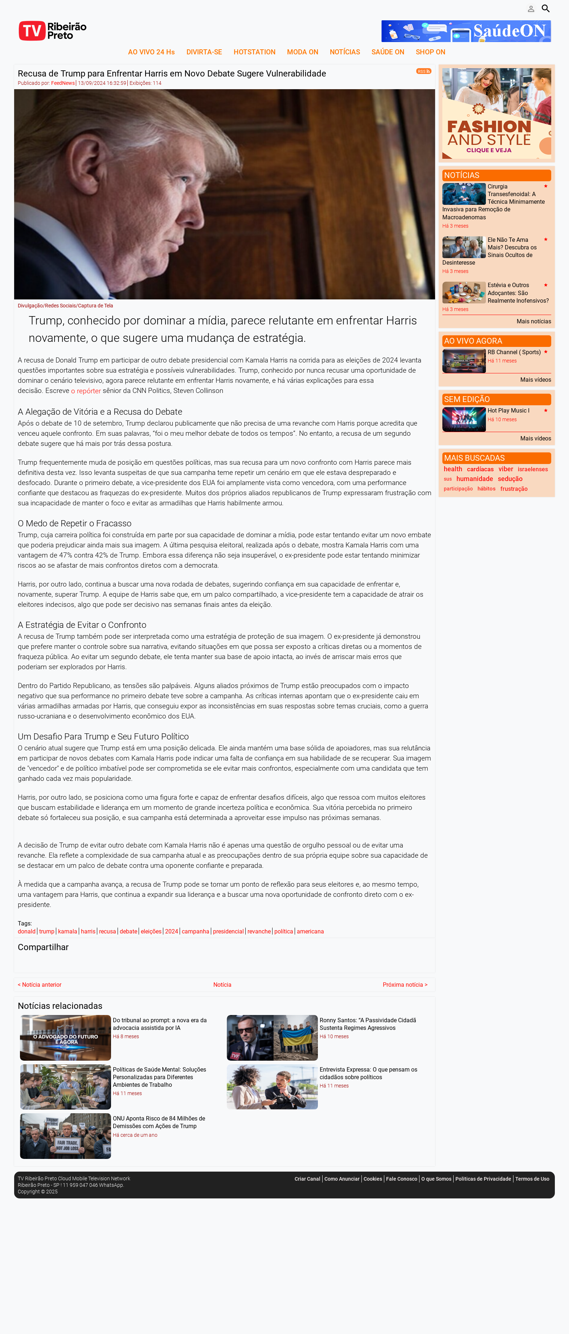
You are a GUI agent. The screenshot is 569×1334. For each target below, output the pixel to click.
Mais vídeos (535, 379)
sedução (510, 478)
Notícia (222, 983)
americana (310, 931)
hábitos (487, 488)
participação (458, 489)
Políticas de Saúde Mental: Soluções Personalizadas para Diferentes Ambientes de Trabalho (159, 1076)
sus (448, 479)
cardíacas (480, 469)
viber (506, 469)
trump (46, 931)
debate (128, 931)
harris (88, 931)
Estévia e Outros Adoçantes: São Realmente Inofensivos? (518, 293)
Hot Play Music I (508, 410)
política (283, 931)
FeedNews (63, 83)
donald (27, 931)
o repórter (86, 391)
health (453, 469)
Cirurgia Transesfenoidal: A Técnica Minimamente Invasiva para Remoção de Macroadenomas (493, 202)
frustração (514, 488)
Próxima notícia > (405, 983)
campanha (195, 931)
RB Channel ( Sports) (514, 352)
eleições (151, 931)
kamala (67, 931)
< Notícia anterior (39, 983)
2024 (171, 931)
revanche (259, 931)
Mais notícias (534, 321)
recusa (107, 931)
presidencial (228, 931)
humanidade (475, 478)
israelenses (533, 469)
